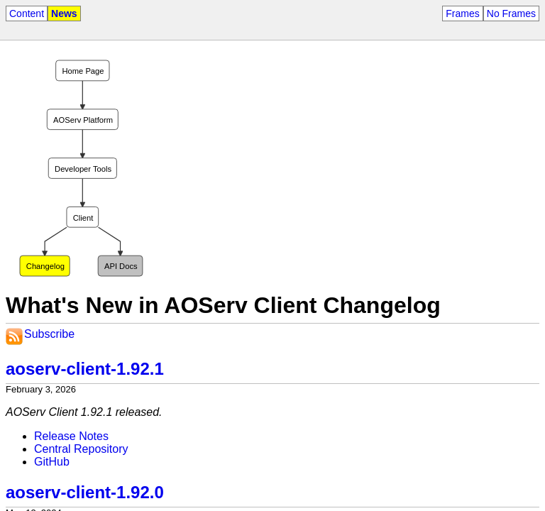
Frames (462, 13)
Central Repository (81, 449)
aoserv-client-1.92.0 (85, 492)
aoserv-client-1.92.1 (85, 368)
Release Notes (71, 436)
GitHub (52, 462)
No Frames (511, 13)
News (64, 13)
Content (26, 13)
